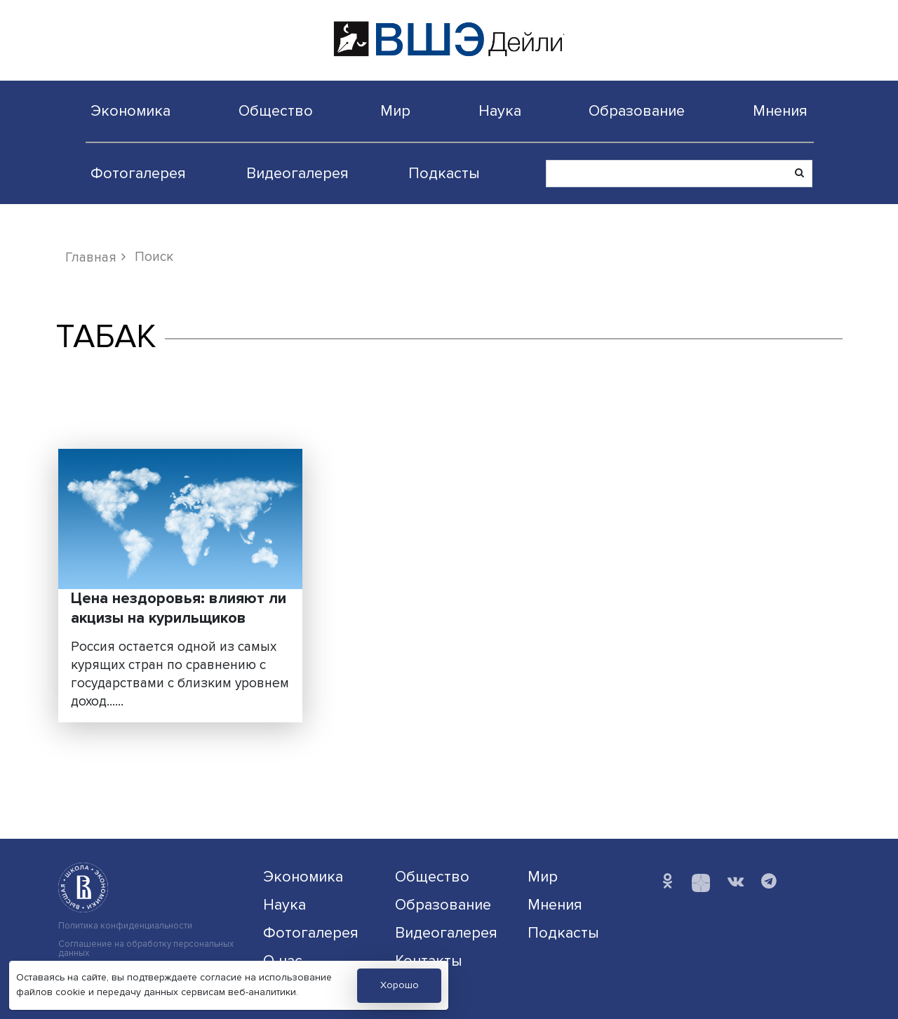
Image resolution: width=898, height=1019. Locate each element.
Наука (499, 111)
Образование (637, 111)
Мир (395, 111)
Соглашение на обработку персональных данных (146, 949)
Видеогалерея (297, 173)
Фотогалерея (138, 173)
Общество (276, 111)
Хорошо (399, 985)
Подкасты (444, 173)
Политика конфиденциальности (125, 926)
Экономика (130, 111)
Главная (90, 257)
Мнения (780, 111)
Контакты (428, 961)
